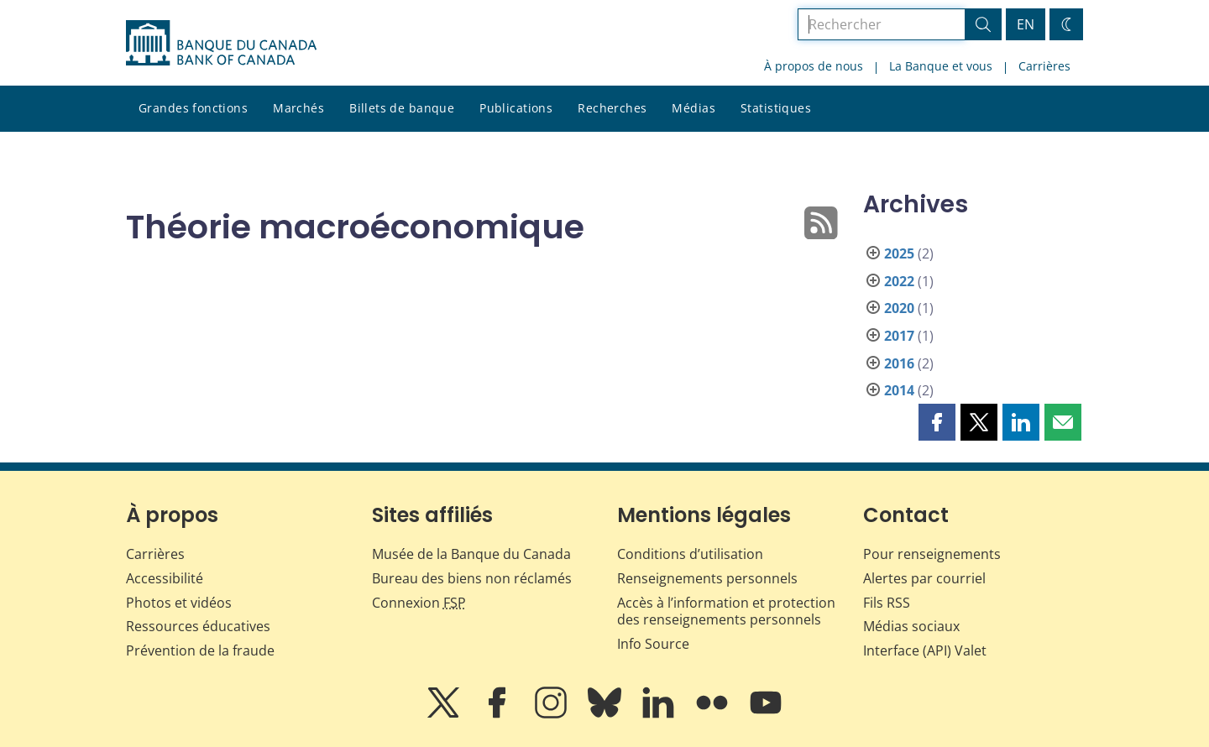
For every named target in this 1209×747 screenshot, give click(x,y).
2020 (899, 308)
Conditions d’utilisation (690, 554)
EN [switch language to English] (1025, 24)
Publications (515, 108)
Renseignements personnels (707, 578)
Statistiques (776, 108)
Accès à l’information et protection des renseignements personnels (726, 611)
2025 (899, 253)
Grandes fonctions (193, 108)
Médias (693, 108)
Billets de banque (401, 108)
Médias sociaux (911, 626)
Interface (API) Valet (925, 650)
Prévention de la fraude (200, 650)
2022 (899, 281)
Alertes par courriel (924, 578)
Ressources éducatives (198, 626)
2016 (899, 363)
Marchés (298, 108)
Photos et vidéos (179, 602)
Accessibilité (164, 578)
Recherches (612, 108)
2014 (899, 390)
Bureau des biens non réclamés (472, 578)
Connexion (419, 602)
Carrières (1044, 66)
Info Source (653, 644)
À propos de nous (813, 66)
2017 (899, 335)
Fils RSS (886, 602)
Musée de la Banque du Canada (471, 554)
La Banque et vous (940, 66)
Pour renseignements (932, 554)
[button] (937, 422)
